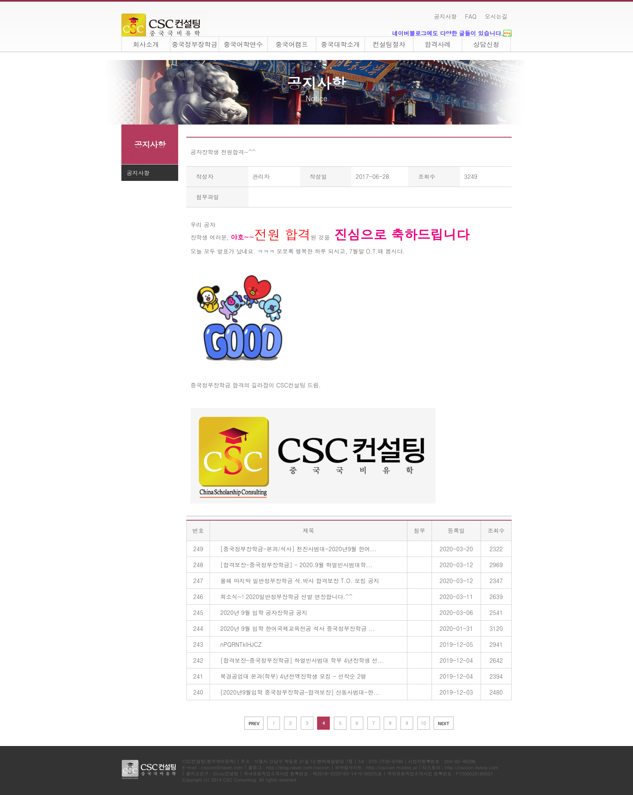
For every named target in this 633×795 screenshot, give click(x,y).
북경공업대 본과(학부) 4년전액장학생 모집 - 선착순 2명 (293, 676)
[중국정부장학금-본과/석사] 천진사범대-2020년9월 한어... (298, 549)
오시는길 (496, 16)
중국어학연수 (243, 44)
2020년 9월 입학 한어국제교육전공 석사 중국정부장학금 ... (297, 628)
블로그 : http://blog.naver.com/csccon (288, 767)
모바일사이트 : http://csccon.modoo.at (376, 767)
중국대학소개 (340, 44)
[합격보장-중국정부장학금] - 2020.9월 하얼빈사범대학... (296, 565)
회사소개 (146, 44)
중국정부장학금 (194, 44)
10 (423, 723)
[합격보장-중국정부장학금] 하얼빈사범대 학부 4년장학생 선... (302, 660)
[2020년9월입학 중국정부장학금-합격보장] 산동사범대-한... (300, 692)
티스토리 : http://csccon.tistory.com (460, 767)
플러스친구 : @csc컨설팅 (212, 774)
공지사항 (445, 16)
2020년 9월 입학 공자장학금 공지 (264, 612)
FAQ (470, 16)
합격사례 (438, 44)
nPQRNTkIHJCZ (241, 644)
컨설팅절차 (389, 44)
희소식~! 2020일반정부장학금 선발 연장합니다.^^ (286, 596)
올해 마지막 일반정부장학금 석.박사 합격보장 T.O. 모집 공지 (299, 581)
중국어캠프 (291, 44)
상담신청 (486, 44)
